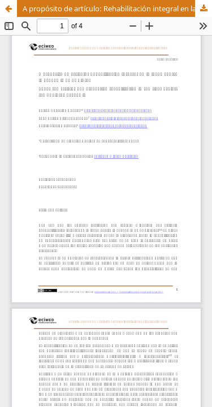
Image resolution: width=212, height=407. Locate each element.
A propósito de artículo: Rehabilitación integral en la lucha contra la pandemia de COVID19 (117, 8)
